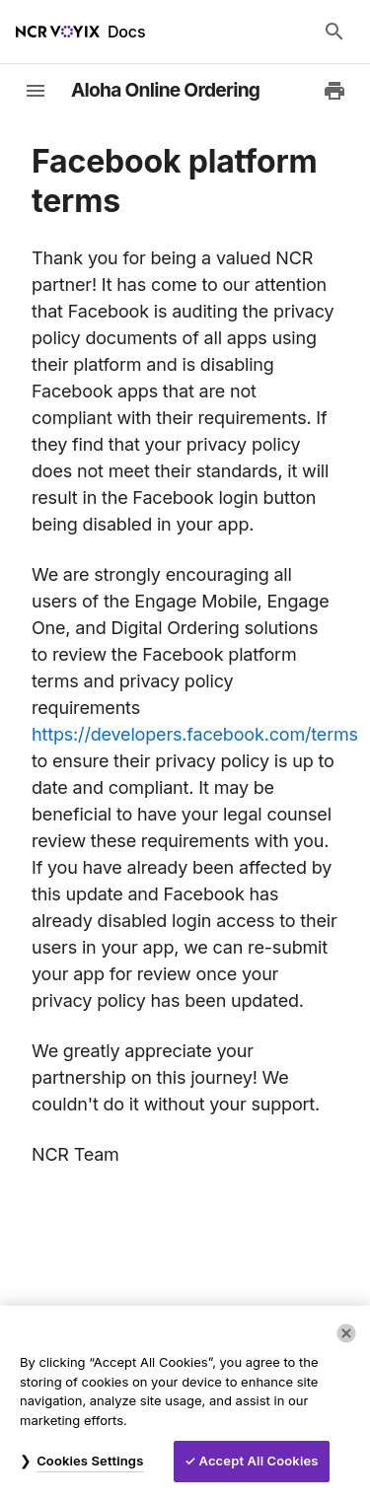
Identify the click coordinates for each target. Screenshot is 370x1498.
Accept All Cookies (259, 1460)
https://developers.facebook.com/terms (195, 734)
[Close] (346, 1333)
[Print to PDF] (334, 90)
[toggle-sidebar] (35, 90)
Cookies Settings (90, 1460)
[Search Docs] (334, 31)
